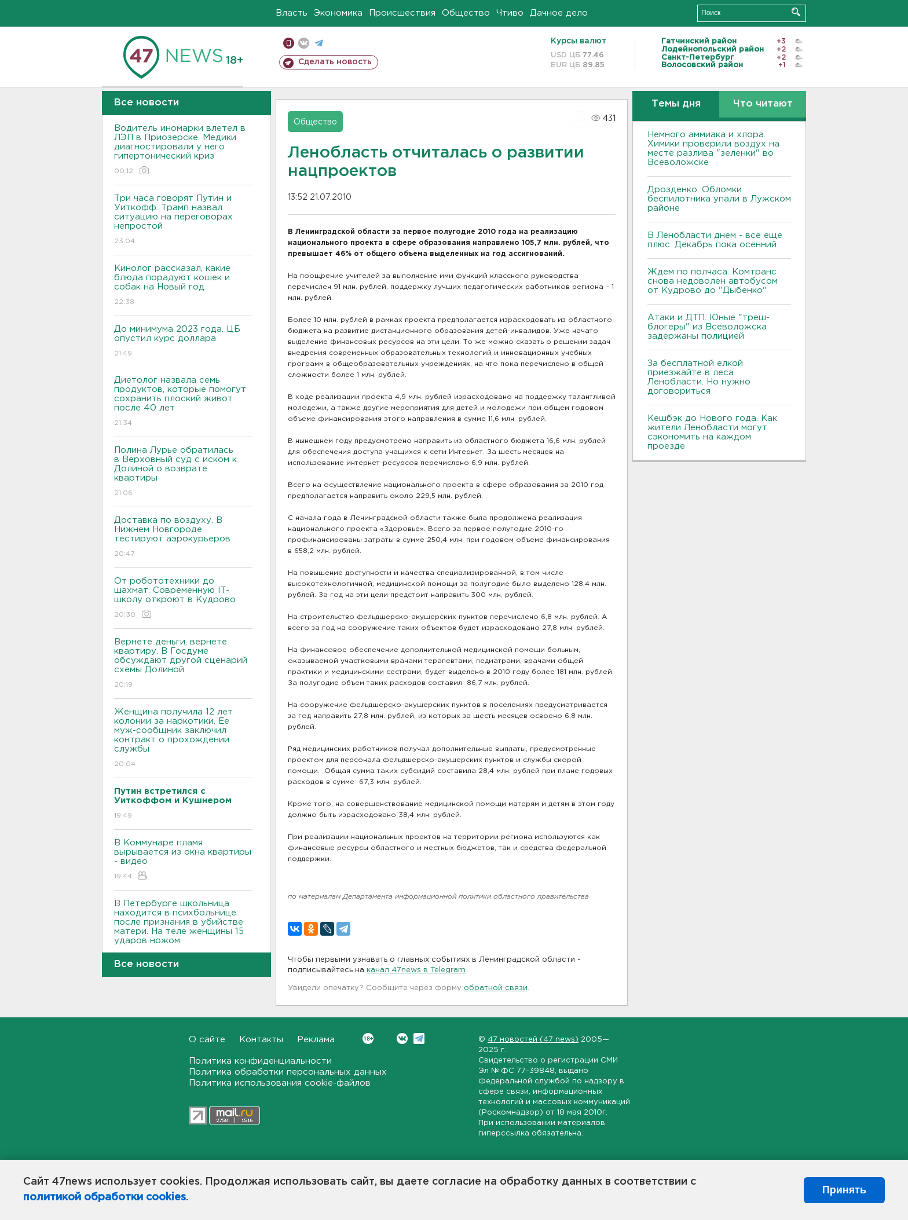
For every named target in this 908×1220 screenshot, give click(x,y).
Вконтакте (368, 1038)
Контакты (261, 1039)
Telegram (418, 1038)
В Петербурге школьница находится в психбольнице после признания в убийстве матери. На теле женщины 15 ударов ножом (183, 930)
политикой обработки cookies (104, 1197)
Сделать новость (335, 61)
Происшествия (402, 13)
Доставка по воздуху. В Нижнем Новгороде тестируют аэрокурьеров (183, 537)
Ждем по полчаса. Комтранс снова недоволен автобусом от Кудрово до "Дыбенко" (712, 281)
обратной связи (496, 988)
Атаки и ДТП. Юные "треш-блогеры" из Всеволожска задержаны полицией (708, 327)
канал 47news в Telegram (416, 970)
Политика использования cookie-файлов (280, 1083)
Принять (844, 1190)
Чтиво (509, 13)
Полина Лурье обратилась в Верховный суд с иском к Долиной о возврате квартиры (183, 472)
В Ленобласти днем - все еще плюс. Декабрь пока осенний (714, 240)
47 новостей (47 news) (533, 1039)
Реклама (316, 1039)
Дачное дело (559, 13)
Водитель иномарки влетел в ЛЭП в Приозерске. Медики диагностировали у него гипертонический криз (183, 150)
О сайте (207, 1039)
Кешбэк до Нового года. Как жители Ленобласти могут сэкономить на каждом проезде (712, 432)
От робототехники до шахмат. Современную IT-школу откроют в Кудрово (183, 598)
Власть (291, 13)
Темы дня (676, 104)
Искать (796, 12)
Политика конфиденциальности (260, 1061)
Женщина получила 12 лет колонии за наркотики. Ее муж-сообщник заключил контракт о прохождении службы (183, 738)
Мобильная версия (288, 43)
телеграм (318, 43)
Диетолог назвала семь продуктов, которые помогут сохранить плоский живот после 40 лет (183, 402)
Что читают (763, 104)
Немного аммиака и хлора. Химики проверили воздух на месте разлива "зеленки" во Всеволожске (713, 148)
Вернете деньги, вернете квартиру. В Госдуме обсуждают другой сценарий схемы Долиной (183, 664)
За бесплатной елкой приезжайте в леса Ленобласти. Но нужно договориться (698, 377)
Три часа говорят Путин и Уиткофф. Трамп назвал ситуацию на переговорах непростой (183, 220)
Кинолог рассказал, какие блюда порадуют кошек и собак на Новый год (183, 286)
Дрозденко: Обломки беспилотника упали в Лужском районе (719, 199)
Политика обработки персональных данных (288, 1072)
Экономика (338, 13)
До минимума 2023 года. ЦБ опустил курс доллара (183, 341)
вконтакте (303, 43)
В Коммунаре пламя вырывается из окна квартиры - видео (183, 860)
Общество (466, 13)
